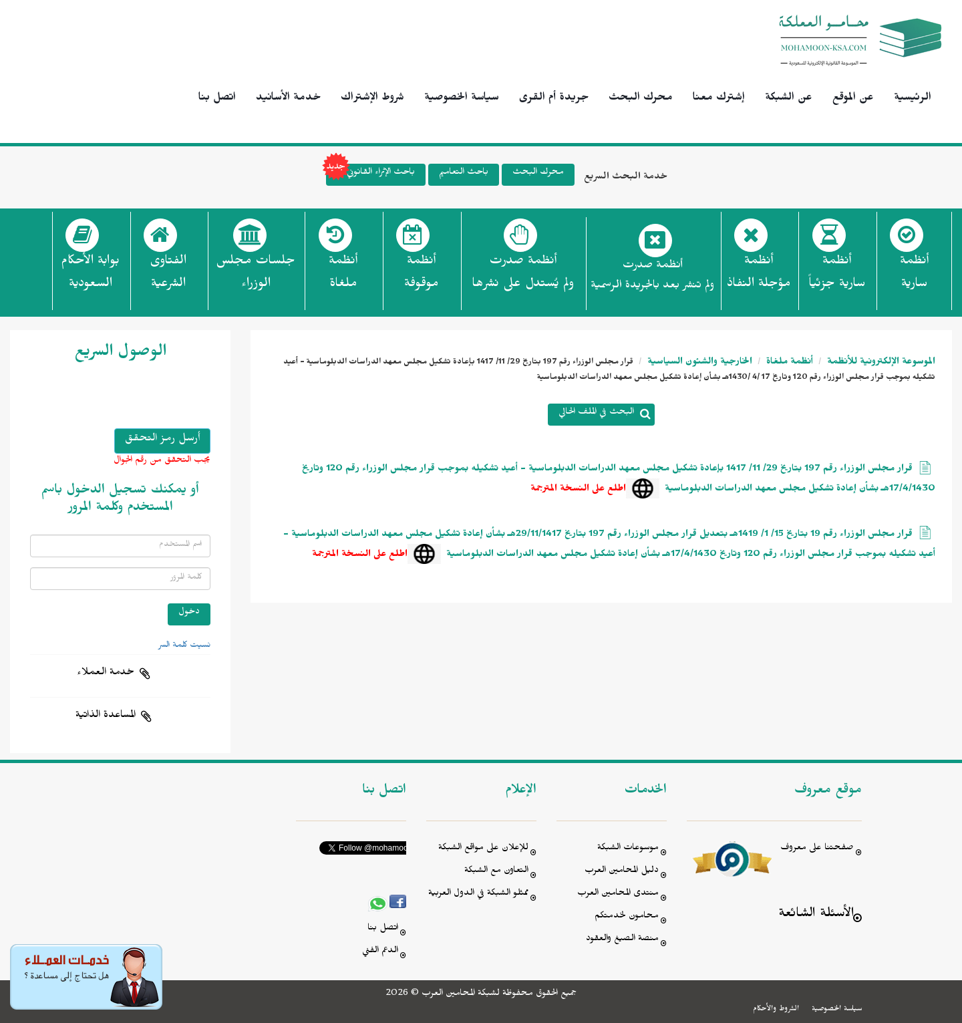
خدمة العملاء (105, 673)
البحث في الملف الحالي (596, 413)
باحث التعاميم (463, 173)
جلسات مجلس (255, 276)
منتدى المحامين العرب (618, 894)
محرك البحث (641, 99)
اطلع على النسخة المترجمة (578, 490)
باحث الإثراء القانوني (370, 175)
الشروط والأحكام (776, 1009)
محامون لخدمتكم (627, 917)
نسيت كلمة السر (184, 646)
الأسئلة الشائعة (816, 915)
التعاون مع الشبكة (496, 871)
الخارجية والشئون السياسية (698, 363)
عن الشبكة (788, 99)
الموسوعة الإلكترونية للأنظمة (879, 363)
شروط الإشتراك (372, 99)
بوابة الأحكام (90, 276)
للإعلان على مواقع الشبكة (483, 849)
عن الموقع (853, 99)
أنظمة (914, 276)
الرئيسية (912, 99)
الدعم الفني (380, 952)
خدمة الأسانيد (288, 99)
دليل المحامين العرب (622, 871)
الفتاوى (168, 276)
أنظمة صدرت (523, 276)
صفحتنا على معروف (817, 849)
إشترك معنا (719, 99)
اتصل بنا (217, 99)
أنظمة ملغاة (788, 363)
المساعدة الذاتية (105, 716)
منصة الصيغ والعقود (622, 939)
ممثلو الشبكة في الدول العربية (478, 894)
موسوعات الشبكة (628, 849)
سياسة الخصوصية (461, 99)
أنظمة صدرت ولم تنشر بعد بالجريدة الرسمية (652, 277)
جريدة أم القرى (554, 99)
